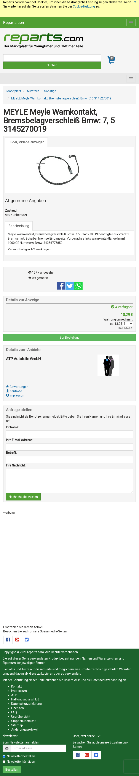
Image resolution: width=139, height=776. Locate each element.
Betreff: (11, 452)
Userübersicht (20, 716)
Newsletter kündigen (19, 761)
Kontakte (14, 391)
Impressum (15, 395)
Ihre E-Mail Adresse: (19, 440)
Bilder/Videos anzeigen (26, 142)
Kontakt (16, 686)
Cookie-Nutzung (84, 6)
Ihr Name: (12, 427)
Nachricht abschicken (23, 497)
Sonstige (50, 91)
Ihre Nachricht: (16, 465)
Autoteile (33, 91)
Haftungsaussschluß (25, 699)
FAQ (14, 712)
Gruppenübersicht (23, 721)
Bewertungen (17, 387)
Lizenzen (17, 708)
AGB (77, 680)
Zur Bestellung (70, 337)
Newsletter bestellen (19, 756)
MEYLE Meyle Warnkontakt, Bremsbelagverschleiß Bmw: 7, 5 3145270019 (61, 98)
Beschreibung (18, 226)
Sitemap (17, 725)
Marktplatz (13, 91)
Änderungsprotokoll (24, 729)
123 (98, 736)
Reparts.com (14, 22)
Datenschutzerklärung (106, 680)
